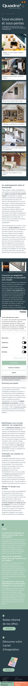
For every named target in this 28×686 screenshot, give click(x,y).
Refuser (14, 372)
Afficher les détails (18, 358)
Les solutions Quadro (10, 13)
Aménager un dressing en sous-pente (13, 124)
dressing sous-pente (20, 407)
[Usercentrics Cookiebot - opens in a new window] (20, 312)
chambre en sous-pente (11, 474)
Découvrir (8, 670)
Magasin (5, 679)
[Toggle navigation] (23, 6)
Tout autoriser (14, 362)
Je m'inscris (9, 628)
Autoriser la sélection (14, 367)
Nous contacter (18, 679)
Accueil (3, 13)
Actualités (5, 681)
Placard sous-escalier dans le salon (12, 101)
